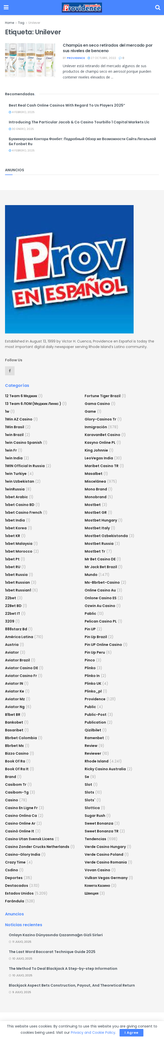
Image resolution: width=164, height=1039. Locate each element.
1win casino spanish (23, 442)
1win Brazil (14, 434)
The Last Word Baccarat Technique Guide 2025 (52, 951)
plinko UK (93, 683)
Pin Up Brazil (96, 636)
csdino (11, 870)
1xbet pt (12, 559)
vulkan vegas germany (106, 877)
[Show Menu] (6, 7)
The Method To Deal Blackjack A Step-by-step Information (63, 968)
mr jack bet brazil (101, 566)
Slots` (90, 800)
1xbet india (15, 520)
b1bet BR (12, 714)
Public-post (95, 714)
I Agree (131, 1032)
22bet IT (12, 613)
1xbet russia (16, 574)
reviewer (93, 753)
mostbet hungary (101, 520)
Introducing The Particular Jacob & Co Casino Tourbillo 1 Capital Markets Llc (79, 122)
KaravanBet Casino (102, 434)
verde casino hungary (105, 846)
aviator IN (14, 683)
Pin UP (90, 629)
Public (90, 706)
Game (90, 411)
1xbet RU (12, 566)
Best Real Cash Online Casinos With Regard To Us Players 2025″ (67, 105)
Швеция (92, 893)
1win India (14, 458)
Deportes (14, 877)
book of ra (15, 761)
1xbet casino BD (19, 504)
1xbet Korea (16, 528)
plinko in (92, 675)
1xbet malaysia (18, 543)
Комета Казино (97, 885)
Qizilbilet (93, 730)
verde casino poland (104, 854)
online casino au (100, 590)
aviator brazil (17, 660)
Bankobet (14, 722)
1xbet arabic (16, 496)
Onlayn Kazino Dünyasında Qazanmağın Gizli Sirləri (56, 934)
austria (12, 644)
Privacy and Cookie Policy (93, 1032)
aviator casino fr (21, 675)
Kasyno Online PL (100, 442)
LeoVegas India (99, 458)
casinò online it (19, 831)
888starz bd (16, 629)
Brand (10, 776)
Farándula (14, 901)
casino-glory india (22, 854)
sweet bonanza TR (102, 831)
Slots (89, 792)
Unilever (34, 23)
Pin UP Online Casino (103, 644)
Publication (95, 722)
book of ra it (17, 768)
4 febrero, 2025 (22, 112)
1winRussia (15, 489)
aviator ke (14, 691)
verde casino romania (106, 862)
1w (7, 411)
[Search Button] (157, 7)
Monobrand (95, 496)
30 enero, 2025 (21, 129)
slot (88, 784)
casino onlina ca (21, 815)
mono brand (96, 489)
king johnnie (96, 450)
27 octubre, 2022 (102, 58)
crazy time (15, 862)
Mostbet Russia (99, 543)
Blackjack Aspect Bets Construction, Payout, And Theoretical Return (72, 985)
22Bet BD (13, 605)
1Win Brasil (14, 426)
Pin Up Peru (95, 652)
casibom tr (15, 784)
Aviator (12, 652)
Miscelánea (95, 481)
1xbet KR (12, 535)
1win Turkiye (16, 473)
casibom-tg (17, 792)
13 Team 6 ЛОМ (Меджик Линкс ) (33, 403)
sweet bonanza (99, 823)
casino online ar (20, 823)
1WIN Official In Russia (25, 465)
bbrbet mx (14, 745)
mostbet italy (97, 528)
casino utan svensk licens (29, 838)
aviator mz (15, 699)
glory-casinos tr (100, 419)
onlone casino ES (101, 597)
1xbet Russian (17, 582)
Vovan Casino (97, 870)
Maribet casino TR (102, 465)
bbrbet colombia (21, 737)
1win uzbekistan (19, 481)
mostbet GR (96, 512)
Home (9, 23)
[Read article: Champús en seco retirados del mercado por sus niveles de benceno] (30, 60)
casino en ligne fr (21, 807)
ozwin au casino (100, 605)
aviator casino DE (21, 667)
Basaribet (14, 730)
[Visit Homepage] (82, 8)
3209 (9, 621)
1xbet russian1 (18, 590)
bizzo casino (17, 753)
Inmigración (96, 426)
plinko (90, 667)
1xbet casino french (23, 512)
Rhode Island (96, 761)
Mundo (91, 574)
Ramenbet (94, 737)
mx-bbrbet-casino (102, 582)
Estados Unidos (19, 893)
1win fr (11, 450)
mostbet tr (95, 551)
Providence (95, 699)
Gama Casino (97, 403)
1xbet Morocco (18, 551)
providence (76, 58)
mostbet (93, 504)
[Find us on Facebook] (10, 370)
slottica (92, 807)
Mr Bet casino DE (100, 559)
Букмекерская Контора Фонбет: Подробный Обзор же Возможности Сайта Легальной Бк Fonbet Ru (82, 141)
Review (91, 745)
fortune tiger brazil (103, 395)
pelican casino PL (101, 621)
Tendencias (95, 838)
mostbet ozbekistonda (106, 535)
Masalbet (93, 473)
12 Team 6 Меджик (21, 395)
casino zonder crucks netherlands (37, 846)
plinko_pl (93, 691)
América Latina (19, 636)
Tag (21, 23)
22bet (10, 597)
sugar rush (95, 815)
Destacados (16, 885)
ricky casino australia (105, 768)
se (87, 776)
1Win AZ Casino (18, 419)
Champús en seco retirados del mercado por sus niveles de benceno (108, 48)
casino (11, 800)
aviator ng (15, 706)
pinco (90, 660)
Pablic (90, 613)
